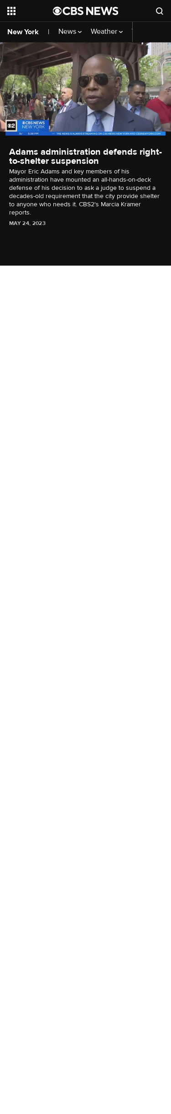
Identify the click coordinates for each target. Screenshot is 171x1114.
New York (23, 32)
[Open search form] (159, 11)
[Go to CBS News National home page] (86, 11)
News (70, 31)
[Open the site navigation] (30, 11)
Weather (107, 31)
